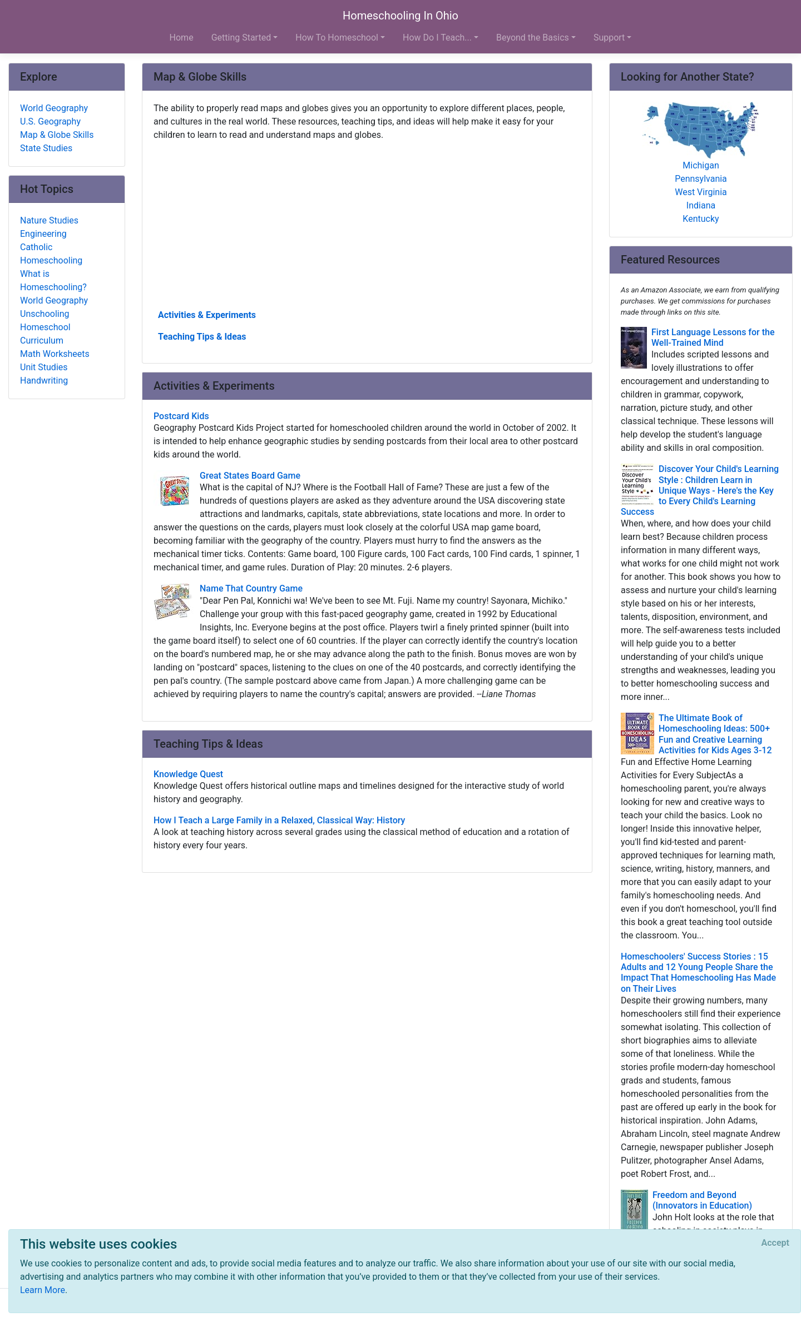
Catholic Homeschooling (51, 254)
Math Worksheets (55, 354)
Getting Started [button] (241, 37)
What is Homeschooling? (53, 280)
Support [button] (609, 37)
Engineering (43, 233)
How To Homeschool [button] (336, 37)
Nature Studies (49, 220)
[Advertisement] (367, 224)
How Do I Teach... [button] (437, 37)
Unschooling (45, 314)
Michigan (701, 165)
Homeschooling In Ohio (400, 15)
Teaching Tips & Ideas (202, 336)
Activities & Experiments (207, 315)
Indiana (700, 205)
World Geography (54, 108)
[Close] (775, 1243)
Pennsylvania (701, 178)
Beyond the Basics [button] (532, 37)
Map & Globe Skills (56, 135)
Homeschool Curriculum (45, 334)
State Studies (46, 148)
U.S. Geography (50, 121)
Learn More (42, 1290)
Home (182, 37)
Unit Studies (44, 367)
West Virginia (701, 192)
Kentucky (701, 218)
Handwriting (44, 380)
